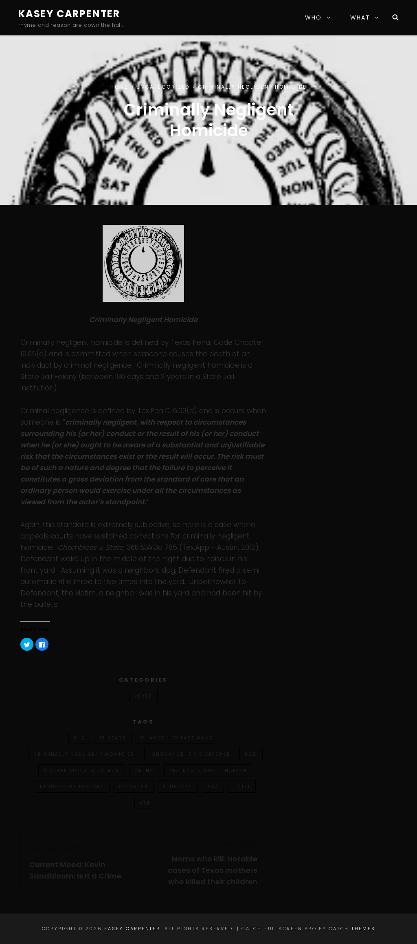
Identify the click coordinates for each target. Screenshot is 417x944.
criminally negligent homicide (84, 754)
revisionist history (72, 786)
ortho (144, 770)
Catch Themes (352, 928)
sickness (133, 786)
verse (143, 696)
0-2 (79, 738)
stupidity (178, 786)
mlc (251, 754)
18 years (112, 738)
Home (119, 86)
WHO (318, 17)
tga (213, 786)
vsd (145, 803)
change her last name (177, 738)
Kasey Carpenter (69, 13)
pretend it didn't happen (208, 770)
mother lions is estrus (81, 770)
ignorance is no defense (189, 754)
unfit (241, 786)
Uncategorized (163, 86)
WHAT (365, 17)
